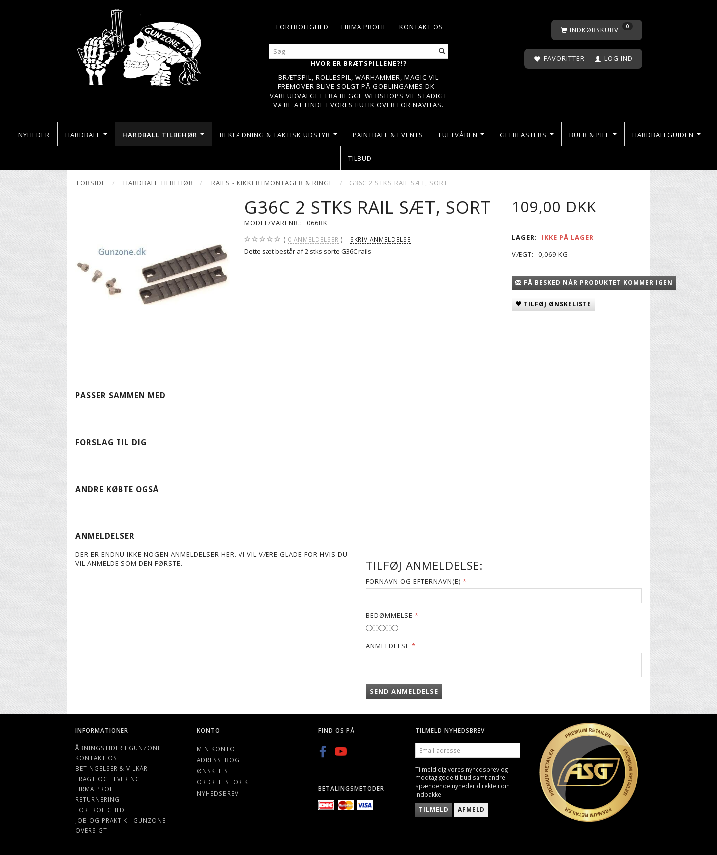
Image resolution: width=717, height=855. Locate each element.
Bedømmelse (389, 615)
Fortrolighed (302, 26)
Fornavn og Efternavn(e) (413, 581)
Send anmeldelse (404, 691)
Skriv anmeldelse (380, 239)
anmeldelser (313, 239)
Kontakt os (421, 26)
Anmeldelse (388, 645)
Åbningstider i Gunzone (118, 748)
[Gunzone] (140, 45)
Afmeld (471, 809)
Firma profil (364, 26)
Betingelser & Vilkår (111, 768)
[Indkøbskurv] (597, 30)
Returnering (97, 799)
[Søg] (442, 51)
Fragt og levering (107, 779)
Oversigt (91, 830)
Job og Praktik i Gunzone (120, 820)
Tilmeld (434, 809)
